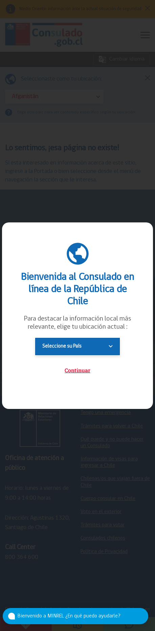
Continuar (77, 370)
